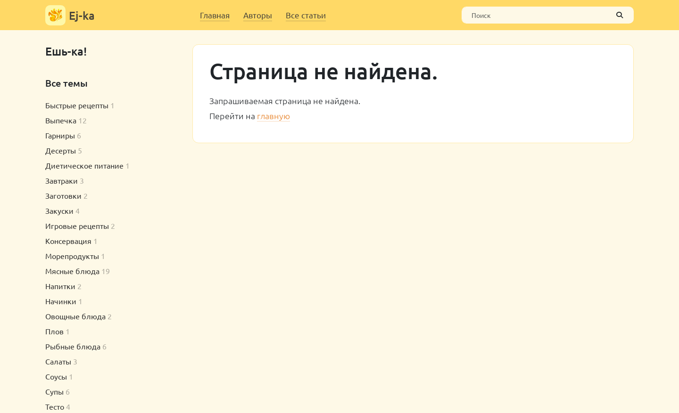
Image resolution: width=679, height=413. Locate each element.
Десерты (60, 150)
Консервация (68, 240)
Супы (54, 391)
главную (273, 115)
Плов (54, 331)
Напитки (60, 286)
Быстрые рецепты (76, 105)
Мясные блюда (72, 270)
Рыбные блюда (72, 346)
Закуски (59, 210)
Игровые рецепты (77, 225)
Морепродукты (72, 255)
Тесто (54, 406)
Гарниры (60, 135)
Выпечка (60, 120)
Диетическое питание (84, 165)
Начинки (60, 301)
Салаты (58, 361)
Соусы (56, 376)
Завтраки (61, 180)
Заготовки (63, 195)
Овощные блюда (75, 316)
